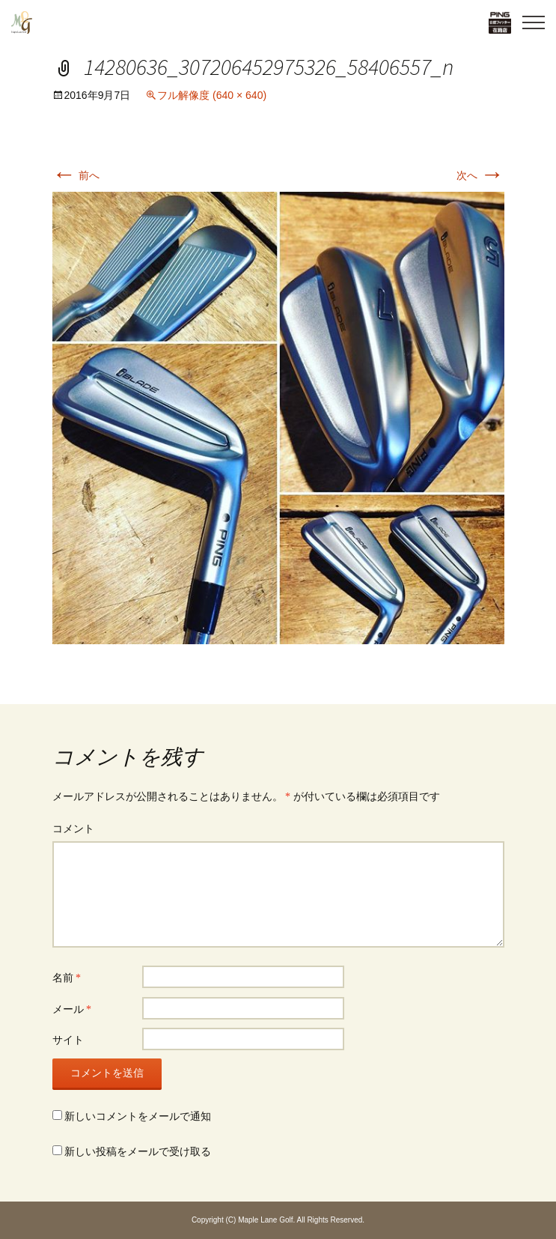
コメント (73, 828)
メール (72, 1009)
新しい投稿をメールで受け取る (137, 1151)
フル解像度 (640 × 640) (211, 95)
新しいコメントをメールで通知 (137, 1116)
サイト (68, 1040)
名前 (67, 978)
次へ (480, 175)
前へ (76, 175)
